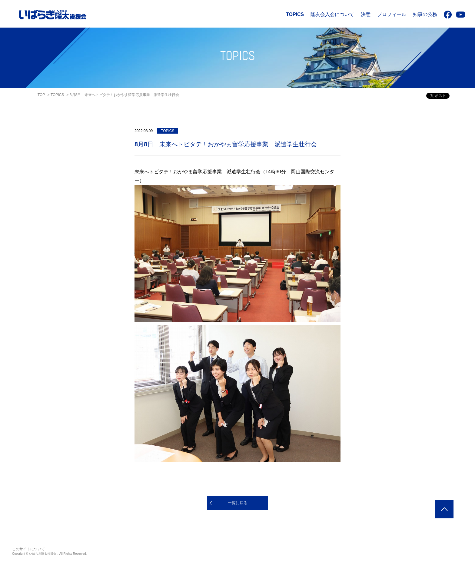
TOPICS (295, 14)
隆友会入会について (332, 14)
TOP (41, 95)
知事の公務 (425, 14)
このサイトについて (28, 549)
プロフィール (391, 14)
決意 (365, 14)
